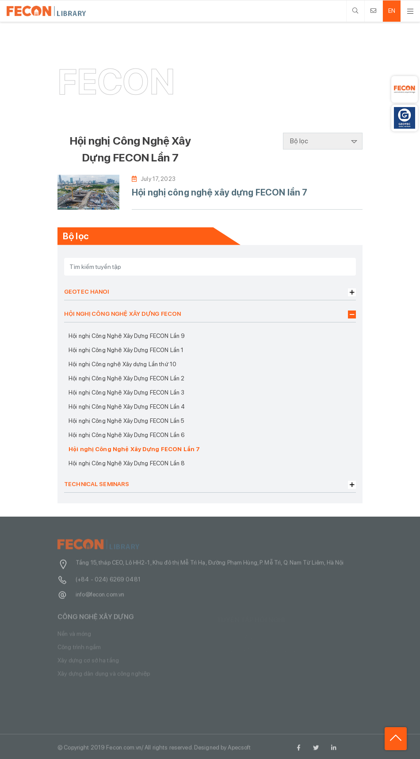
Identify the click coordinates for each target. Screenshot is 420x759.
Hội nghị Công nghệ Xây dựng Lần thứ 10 (122, 364)
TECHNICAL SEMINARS (96, 483)
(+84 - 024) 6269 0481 (99, 582)
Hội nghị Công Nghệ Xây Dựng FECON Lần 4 (127, 406)
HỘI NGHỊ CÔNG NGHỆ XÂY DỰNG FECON (122, 313)
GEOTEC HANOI (86, 291)
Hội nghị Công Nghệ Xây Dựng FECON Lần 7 (134, 448)
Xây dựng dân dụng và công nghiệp (103, 676)
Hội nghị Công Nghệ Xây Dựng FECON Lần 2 (126, 378)
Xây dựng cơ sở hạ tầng (88, 663)
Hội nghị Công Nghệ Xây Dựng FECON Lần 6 (126, 434)
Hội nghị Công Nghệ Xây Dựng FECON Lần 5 (126, 420)
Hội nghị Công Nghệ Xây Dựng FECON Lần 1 (126, 349)
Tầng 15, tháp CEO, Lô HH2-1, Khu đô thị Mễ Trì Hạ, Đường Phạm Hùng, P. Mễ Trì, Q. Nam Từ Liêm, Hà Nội (200, 566)
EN (391, 10)
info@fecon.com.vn (90, 597)
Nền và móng (74, 636)
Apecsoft (239, 749)
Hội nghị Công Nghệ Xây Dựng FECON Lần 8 (127, 463)
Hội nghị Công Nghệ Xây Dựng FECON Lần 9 (127, 335)
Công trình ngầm (79, 649)
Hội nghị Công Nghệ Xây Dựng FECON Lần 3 (126, 392)
